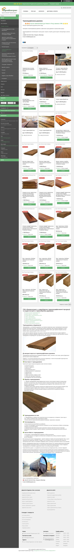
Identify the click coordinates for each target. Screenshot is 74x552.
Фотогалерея (4, 23)
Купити (29, 77)
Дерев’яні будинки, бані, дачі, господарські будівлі (8, 34)
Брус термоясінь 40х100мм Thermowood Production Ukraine (29, 291)
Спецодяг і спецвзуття (7, 64)
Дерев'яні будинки (26, 495)
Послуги (3, 70)
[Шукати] (17, 16)
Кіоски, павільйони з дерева (28, 505)
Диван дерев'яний (51, 503)
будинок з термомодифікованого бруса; (33, 320)
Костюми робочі (26, 515)
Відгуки (2, 92)
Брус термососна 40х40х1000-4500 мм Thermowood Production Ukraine (45, 291)
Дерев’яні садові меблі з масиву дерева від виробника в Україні (9, 38)
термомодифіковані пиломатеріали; (33, 319)
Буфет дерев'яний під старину (54, 507)
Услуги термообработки (62, 99)
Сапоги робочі (25, 523)
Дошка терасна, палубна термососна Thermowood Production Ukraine (62, 163)
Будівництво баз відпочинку (28, 493)
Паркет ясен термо (44, 99)
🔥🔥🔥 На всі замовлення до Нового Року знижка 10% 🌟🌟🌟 (46, 23)
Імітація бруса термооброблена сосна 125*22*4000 (28, 101)
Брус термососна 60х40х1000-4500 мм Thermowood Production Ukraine (62, 291)
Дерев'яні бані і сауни (27, 497)
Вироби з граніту (6, 67)
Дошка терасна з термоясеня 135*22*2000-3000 (45, 69)
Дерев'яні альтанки (26, 507)
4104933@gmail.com (5, 141)
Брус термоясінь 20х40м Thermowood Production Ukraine (62, 227)
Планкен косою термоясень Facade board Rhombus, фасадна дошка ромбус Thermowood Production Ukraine (46, 195)
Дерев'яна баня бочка (27, 499)
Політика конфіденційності (50, 550)
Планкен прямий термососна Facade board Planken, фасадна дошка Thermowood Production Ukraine (63, 194)
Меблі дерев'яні (51, 493)
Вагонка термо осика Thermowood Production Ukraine (28, 163)
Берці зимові (25, 525)
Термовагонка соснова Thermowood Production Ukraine (28, 69)
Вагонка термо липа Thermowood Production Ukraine (45, 163)
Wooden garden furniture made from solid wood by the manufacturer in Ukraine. (9, 60)
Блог (2, 87)
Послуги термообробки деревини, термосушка (62, 69)
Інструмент (4, 78)
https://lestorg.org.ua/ (5, 137)
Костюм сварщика (26, 519)
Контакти (41, 11)
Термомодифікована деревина (6, 50)
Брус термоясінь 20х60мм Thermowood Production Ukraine (28, 260)
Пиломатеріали (5, 46)
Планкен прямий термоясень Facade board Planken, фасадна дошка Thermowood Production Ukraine (29, 228)
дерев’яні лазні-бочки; (30, 321)
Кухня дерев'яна (51, 509)
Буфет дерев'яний (51, 505)
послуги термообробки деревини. (32, 323)
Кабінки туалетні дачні (27, 503)
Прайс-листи (4, 81)
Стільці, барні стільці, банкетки (54, 499)
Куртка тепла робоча (27, 517)
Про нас (2, 89)
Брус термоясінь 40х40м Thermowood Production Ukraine (45, 260)
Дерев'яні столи (51, 501)
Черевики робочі (26, 527)
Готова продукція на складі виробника (8, 29)
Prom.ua (43, 549)
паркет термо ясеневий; (30, 317)
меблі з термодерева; (30, 316)
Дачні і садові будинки (27, 501)
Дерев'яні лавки (51, 497)
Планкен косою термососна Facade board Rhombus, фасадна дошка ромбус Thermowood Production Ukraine (29, 195)
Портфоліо (3, 20)
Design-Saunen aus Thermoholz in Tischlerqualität (9, 43)
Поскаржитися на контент (39, 550)
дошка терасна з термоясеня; (31, 314)
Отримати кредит (54, 3)
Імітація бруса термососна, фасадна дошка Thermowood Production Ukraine (63, 132)
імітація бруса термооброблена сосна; (33, 315)
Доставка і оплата (5, 95)
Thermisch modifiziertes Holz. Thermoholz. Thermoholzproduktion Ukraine (9, 55)
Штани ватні (25, 521)
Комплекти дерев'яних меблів (54, 495)
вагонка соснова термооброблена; (32, 312)
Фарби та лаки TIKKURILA (7, 75)
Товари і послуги (4, 26)
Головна (25, 11)
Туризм (3, 72)
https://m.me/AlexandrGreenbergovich (9, 145)
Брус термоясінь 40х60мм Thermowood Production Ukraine (62, 260)
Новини (2, 84)
